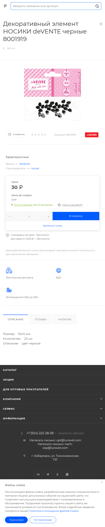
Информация (14, 418)
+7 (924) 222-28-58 (40, 433)
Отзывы (41, 319)
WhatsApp (67, 474)
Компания (12, 399)
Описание (15, 319)
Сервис (9, 408)
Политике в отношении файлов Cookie (53, 510)
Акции (8, 379)
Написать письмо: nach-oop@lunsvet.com (55, 446)
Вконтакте (38, 474)
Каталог (10, 369)
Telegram (48, 474)
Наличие (65, 319)
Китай (35, 168)
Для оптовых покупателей (25, 389)
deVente (24, 163)
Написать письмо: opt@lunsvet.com (55, 440)
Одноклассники (57, 474)
